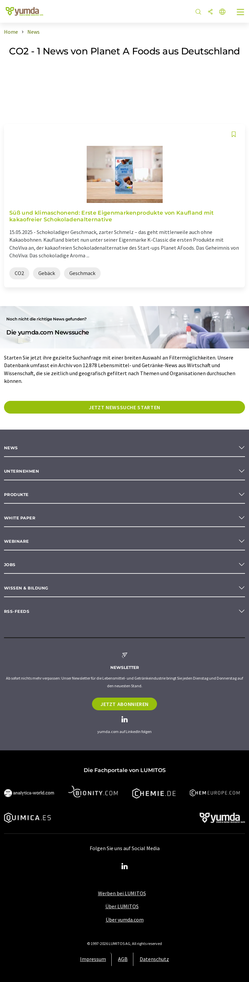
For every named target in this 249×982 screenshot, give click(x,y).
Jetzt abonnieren (124, 704)
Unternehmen (21, 471)
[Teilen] (210, 12)
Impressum (93, 959)
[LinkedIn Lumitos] (124, 866)
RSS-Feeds (16, 611)
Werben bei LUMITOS (122, 893)
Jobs (10, 564)
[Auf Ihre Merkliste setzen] (234, 134)
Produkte (16, 494)
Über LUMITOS (122, 906)
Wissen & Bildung (26, 587)
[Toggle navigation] (240, 12)
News (11, 447)
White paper (19, 517)
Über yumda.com (125, 919)
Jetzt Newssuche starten (124, 407)
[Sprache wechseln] (222, 12)
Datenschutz (154, 959)
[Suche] (198, 12)
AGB (123, 959)
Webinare (16, 541)
